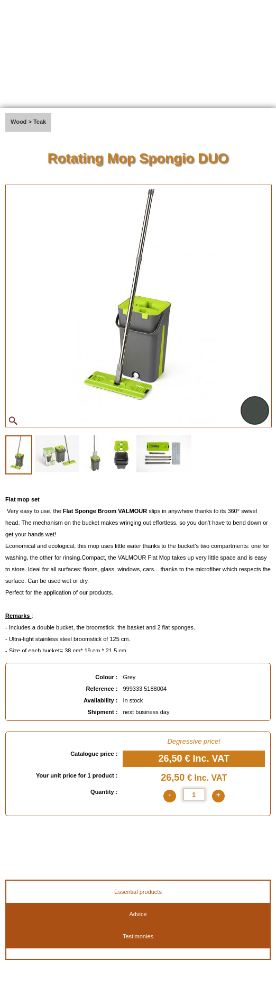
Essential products (138, 892)
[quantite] (194, 794)
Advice (137, 914)
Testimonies (138, 936)
